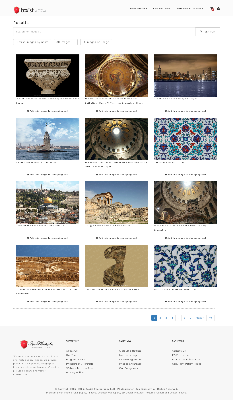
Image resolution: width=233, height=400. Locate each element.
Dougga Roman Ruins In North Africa (108, 226)
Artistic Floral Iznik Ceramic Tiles (175, 289)
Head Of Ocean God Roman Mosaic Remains (112, 289)
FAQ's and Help (181, 355)
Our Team (72, 355)
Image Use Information (186, 359)
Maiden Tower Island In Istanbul (36, 162)
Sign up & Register (131, 350)
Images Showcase (130, 363)
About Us (72, 350)
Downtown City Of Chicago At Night (176, 99)
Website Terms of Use (79, 368)
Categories (162, 8)
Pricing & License (190, 8)
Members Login (129, 355)
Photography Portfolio (79, 363)
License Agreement (131, 359)
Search (207, 31)
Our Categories (128, 368)
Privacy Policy (75, 372)
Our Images (138, 8)
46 (210, 317)
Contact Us (179, 350)
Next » (200, 317)
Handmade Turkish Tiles (169, 162)
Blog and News (75, 359)
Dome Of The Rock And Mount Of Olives (40, 226)
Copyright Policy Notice (186, 363)
